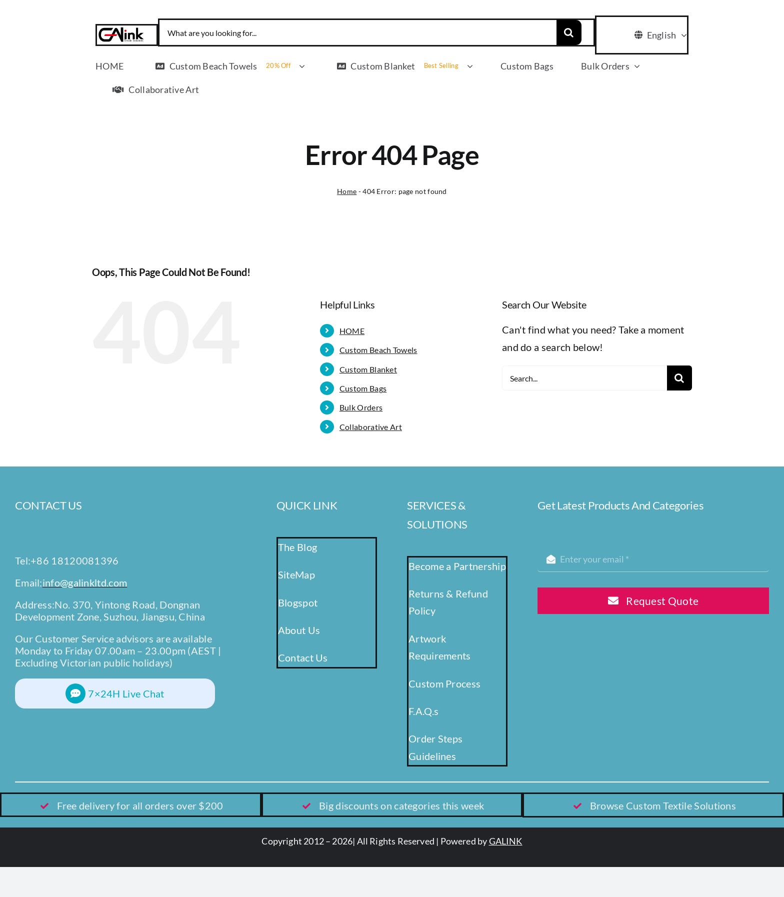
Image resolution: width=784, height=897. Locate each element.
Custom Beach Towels (379, 349)
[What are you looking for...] (358, 32)
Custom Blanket (368, 369)
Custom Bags (363, 388)
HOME (352, 331)
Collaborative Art (371, 427)
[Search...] (584, 378)
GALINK (505, 841)
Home (346, 191)
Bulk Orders (361, 407)
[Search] (569, 32)
